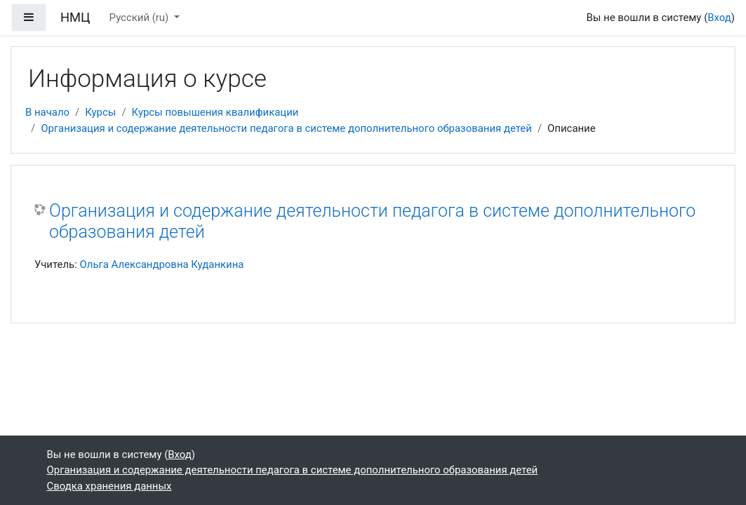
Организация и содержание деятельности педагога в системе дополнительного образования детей (286, 128)
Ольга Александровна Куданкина (162, 264)
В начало (47, 112)
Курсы (100, 112)
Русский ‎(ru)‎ (140, 17)
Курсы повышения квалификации (215, 112)
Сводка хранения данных (109, 486)
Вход (719, 17)
